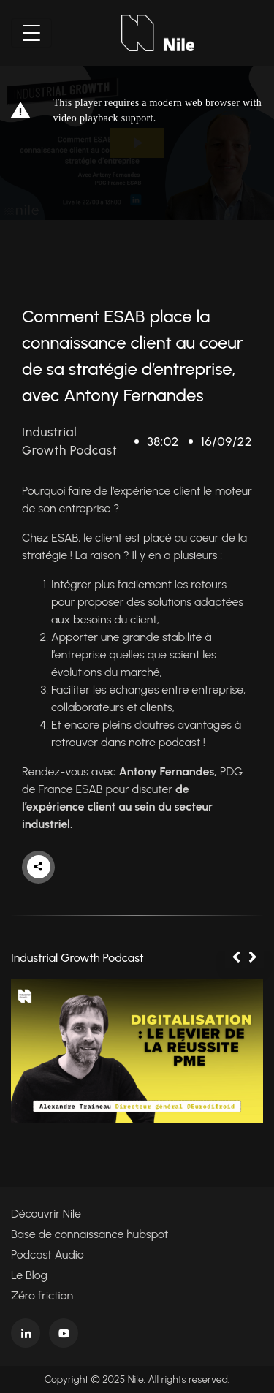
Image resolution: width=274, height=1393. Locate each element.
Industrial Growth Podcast (77, 958)
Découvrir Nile (46, 1214)
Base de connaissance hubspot (89, 1234)
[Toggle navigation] (31, 33)
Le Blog (29, 1275)
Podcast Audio (47, 1254)
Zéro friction (42, 1295)
